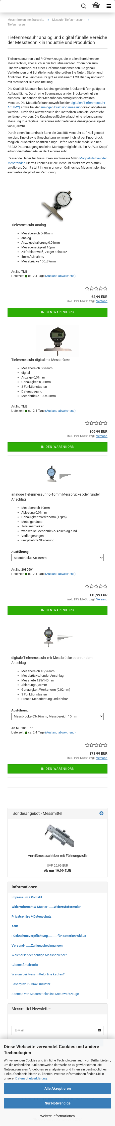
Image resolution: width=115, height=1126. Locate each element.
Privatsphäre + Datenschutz (31, 916)
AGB (15, 926)
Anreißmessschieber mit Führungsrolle (57, 856)
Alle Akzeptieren (57, 1088)
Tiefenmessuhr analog (28, 225)
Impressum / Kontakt (27, 897)
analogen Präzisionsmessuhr (61, 107)
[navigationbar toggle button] (108, 6)
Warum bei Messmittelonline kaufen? (38, 974)
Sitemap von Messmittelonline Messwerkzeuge (45, 994)
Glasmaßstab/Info (25, 965)
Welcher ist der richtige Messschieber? (39, 955)
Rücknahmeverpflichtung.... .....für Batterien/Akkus (49, 936)
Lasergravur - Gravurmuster (31, 984)
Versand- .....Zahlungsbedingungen (37, 945)
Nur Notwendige (58, 1103)
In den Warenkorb (57, 312)
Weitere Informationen (57, 1116)
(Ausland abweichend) (60, 276)
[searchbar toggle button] (83, 6)
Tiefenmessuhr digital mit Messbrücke (40, 360)
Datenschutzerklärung (31, 1078)
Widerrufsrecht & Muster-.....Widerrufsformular (46, 907)
